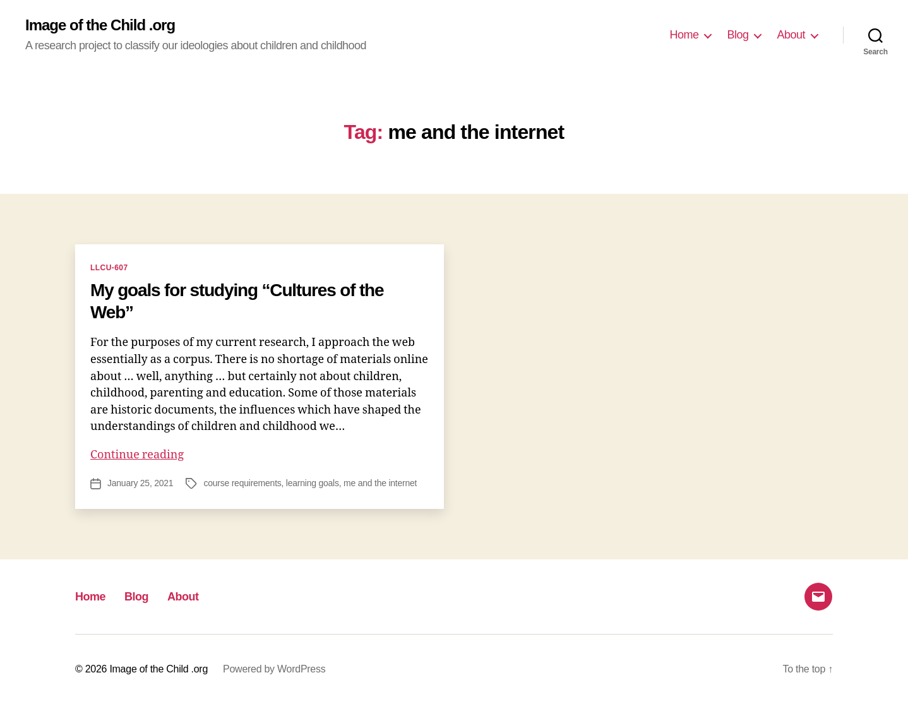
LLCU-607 (109, 267)
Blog (737, 34)
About (791, 34)
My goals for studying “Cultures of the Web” (236, 301)
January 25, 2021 (140, 483)
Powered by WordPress (274, 669)
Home (683, 34)
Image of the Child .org (100, 25)
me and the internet (380, 483)
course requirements (242, 483)
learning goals (312, 483)
